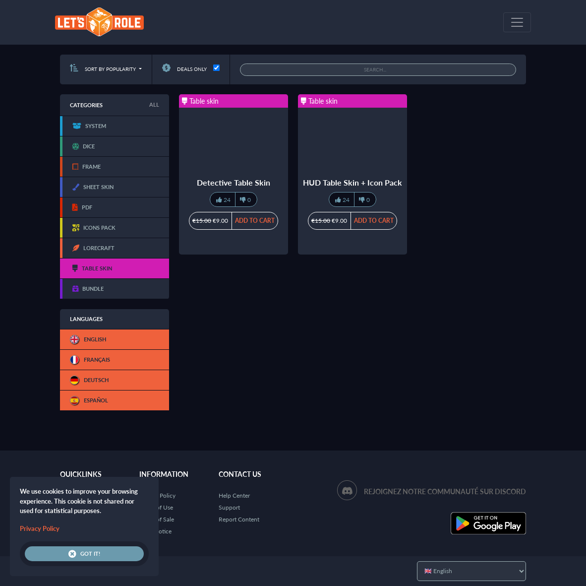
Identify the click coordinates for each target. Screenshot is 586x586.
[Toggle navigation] (517, 22)
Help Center (234, 495)
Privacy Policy (39, 528)
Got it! (84, 554)
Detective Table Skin (233, 182)
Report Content (239, 519)
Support (229, 507)
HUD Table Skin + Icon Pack (352, 182)
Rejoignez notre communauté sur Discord (445, 491)
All (154, 104)
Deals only (184, 69)
